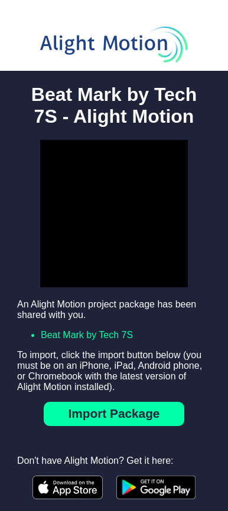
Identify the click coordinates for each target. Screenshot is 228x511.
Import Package (114, 413)
